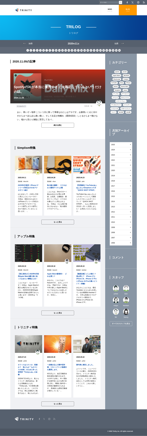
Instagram (138, 2)
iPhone (128, 83)
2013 (113, 207)
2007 (113, 238)
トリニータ (114, 108)
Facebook (127, 2)
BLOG (128, 10)
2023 (113, 155)
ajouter (117, 72)
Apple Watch (116, 75)
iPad (121, 83)
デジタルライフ (21, 106)
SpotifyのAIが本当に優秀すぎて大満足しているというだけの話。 (58, 89)
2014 (113, 202)
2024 (113, 150)
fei (91, 106)
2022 (113, 160)
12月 (116, 44)
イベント (115, 97)
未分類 (121, 112)
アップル (116, 94)
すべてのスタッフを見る (121, 324)
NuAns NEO (124, 86)
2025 (113, 145)
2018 (113, 181)
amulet (125, 72)
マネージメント (126, 108)
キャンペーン (125, 97)
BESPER (126, 75)
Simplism (117, 90)
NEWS (110, 10)
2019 (113, 176)
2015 (113, 196)
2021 (113, 165)
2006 (113, 243)
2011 (113, 217)
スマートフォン (121, 101)
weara (125, 90)
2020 (113, 171)
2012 (113, 212)
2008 (113, 233)
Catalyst (126, 79)
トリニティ (127, 105)
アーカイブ (125, 94)
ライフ (113, 112)
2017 (113, 186)
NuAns (116, 86)
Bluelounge (117, 79)
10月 (31, 44)
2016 (113, 191)
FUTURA (114, 83)
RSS (144, 2)
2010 (113, 222)
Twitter (132, 2)
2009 (113, 227)
